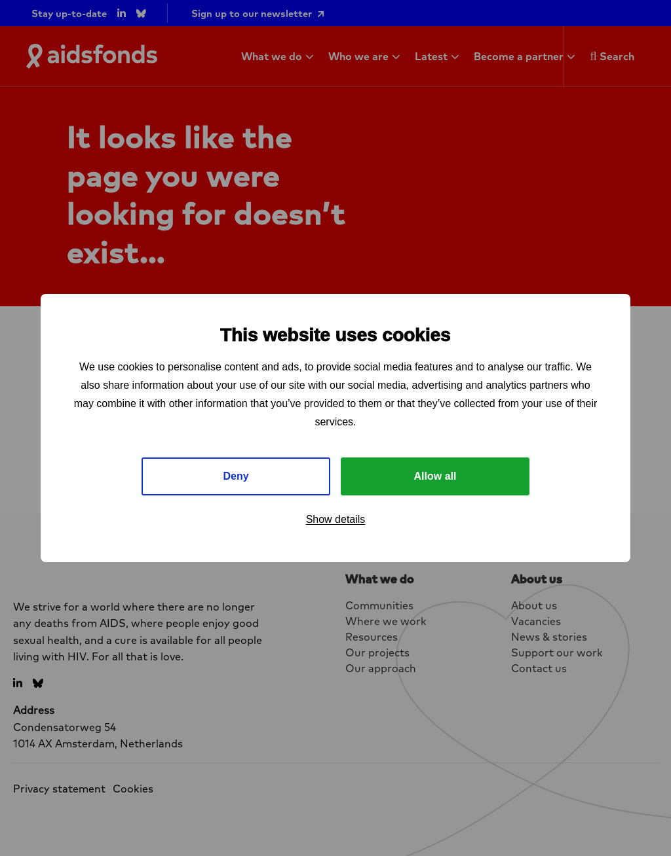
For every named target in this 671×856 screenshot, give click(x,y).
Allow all (435, 476)
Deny (235, 476)
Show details (336, 519)
